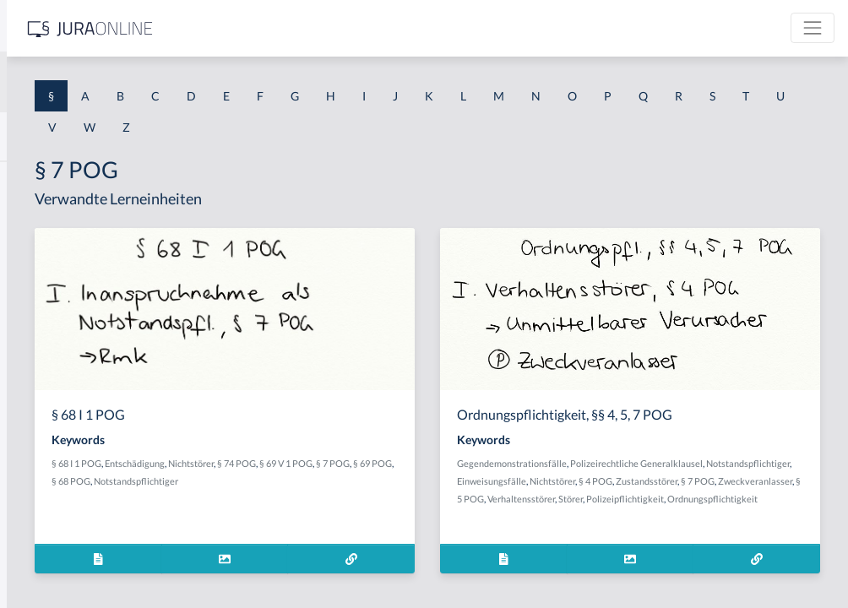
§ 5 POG (683, 516)
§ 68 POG (436, 480)
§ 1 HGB (35, 293)
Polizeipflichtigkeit (627, 534)
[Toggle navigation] (812, 28)
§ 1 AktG (36, 179)
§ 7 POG (355, 480)
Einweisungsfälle (776, 480)
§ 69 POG (394, 480)
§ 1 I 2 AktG (43, 407)
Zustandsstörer (706, 498)
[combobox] (135, 82)
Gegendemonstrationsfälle (644, 463)
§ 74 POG (484, 463)
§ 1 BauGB (41, 217)
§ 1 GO (31, 255)
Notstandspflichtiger (342, 498)
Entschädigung (383, 463)
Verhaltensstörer (737, 516)
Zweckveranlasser (626, 516)
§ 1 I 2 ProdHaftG (59, 445)
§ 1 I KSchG (43, 521)
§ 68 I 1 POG (325, 463)
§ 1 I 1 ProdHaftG (59, 369)
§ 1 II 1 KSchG (49, 559)
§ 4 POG (654, 498)
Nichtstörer (439, 463)
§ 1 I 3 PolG (43, 483)
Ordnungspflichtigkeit (715, 534)
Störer (787, 516)
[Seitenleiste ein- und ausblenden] (243, 26)
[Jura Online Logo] (354, 28)
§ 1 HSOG (39, 331)
